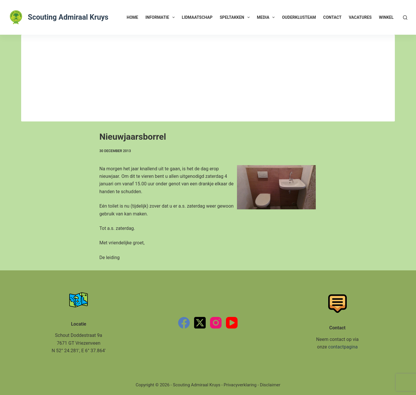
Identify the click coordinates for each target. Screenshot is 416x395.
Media (267, 17)
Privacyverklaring (240, 384)
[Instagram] (216, 322)
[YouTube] (232, 322)
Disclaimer (270, 384)
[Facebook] (184, 322)
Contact (332, 17)
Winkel (386, 17)
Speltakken (236, 17)
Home (132, 17)
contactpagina (343, 347)
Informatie (161, 17)
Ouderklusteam (299, 17)
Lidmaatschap (197, 17)
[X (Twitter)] (200, 322)
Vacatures (360, 17)
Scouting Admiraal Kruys (68, 17)
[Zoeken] (405, 17)
